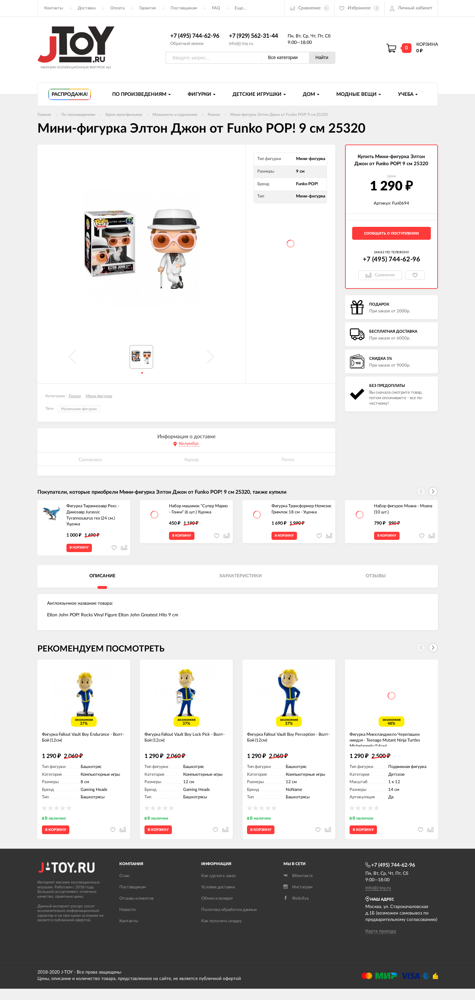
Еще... (240, 8)
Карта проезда (380, 942)
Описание (102, 579)
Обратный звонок (187, 44)
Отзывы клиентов (136, 909)
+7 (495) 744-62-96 (194, 36)
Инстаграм (297, 898)
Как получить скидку (221, 932)
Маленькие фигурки (79, 409)
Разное (75, 396)
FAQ (216, 8)
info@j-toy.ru (241, 44)
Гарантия (147, 8)
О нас (124, 887)
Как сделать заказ (218, 887)
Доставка (86, 8)
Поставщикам (184, 8)
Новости (127, 921)
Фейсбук (296, 909)
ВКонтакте (298, 887)
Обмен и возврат (217, 909)
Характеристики (240, 579)
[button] (433, 492)
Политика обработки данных (229, 921)
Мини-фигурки (99, 396)
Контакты (53, 8)
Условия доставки (218, 898)
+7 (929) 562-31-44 (253, 36)
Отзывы (376, 579)
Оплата (117, 8)
